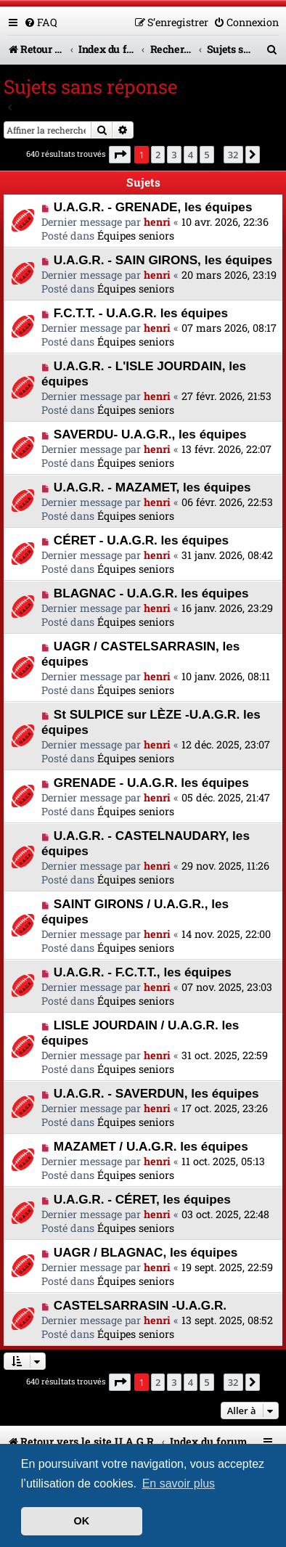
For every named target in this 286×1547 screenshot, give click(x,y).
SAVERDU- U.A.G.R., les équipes (150, 434)
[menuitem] (40, 22)
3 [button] (173, 154)
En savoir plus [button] (179, 1483)
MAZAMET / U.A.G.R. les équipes (151, 1146)
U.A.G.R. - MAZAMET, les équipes (152, 487)
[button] (120, 154)
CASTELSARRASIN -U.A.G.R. (140, 1305)
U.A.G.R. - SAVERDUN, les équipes (156, 1093)
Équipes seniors (135, 235)
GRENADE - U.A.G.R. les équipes (151, 782)
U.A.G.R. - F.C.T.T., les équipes (143, 972)
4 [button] (190, 154)
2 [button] (157, 154)
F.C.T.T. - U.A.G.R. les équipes (141, 313)
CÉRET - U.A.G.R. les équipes (141, 540)
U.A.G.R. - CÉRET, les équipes (142, 1199)
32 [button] (233, 154)
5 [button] (206, 154)
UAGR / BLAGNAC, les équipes (146, 1252)
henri (157, 222)
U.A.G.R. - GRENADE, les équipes (153, 207)
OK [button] (82, 1521)
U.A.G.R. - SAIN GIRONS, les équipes (163, 260)
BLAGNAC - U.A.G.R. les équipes (151, 593)
